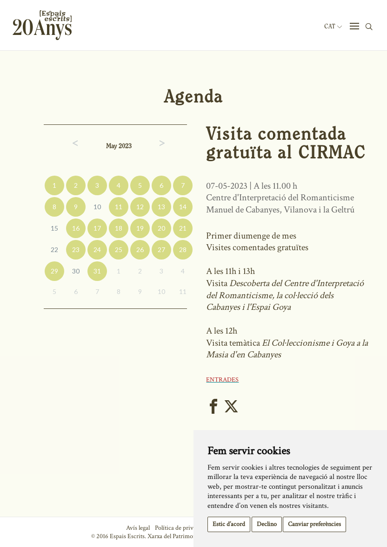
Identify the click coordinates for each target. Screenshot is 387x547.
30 (76, 271)
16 (76, 228)
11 (118, 207)
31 (97, 271)
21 (183, 228)
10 (97, 207)
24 (97, 249)
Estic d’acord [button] (229, 524)
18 (118, 228)
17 (97, 228)
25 (118, 249)
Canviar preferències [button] (314, 524)
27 (161, 249)
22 (54, 249)
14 (183, 207)
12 (140, 207)
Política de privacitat (181, 528)
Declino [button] (267, 524)
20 (161, 228)
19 (140, 228)
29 (54, 271)
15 (54, 228)
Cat (333, 26)
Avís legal (138, 528)
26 (140, 249)
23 (76, 249)
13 (161, 207)
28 (183, 249)
